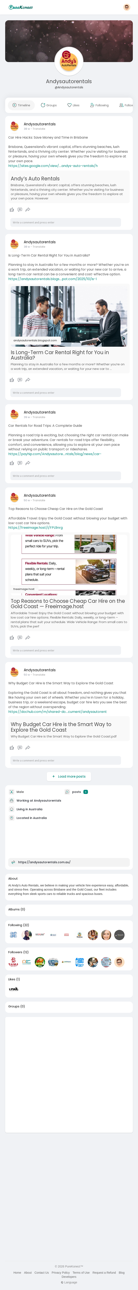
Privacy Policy (61, 1272)
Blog (122, 1272)
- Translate (38, 129)
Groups (13, 1006)
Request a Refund (104, 1272)
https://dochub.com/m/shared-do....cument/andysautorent (57, 711)
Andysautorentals (69, 81)
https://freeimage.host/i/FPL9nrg (35, 527)
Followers (15, 952)
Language (69, 1282)
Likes (11, 979)
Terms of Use (81, 1272)
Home (17, 1272)
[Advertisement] (69, 1046)
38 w (27, 129)
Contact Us (42, 1272)
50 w (27, 500)
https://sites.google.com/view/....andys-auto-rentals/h (53, 165)
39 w (27, 417)
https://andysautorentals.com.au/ (44, 862)
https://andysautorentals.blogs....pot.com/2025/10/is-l (52, 279)
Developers (69, 1276)
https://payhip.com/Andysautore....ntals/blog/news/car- (55, 454)
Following (15, 925)
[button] (127, 7)
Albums (14, 909)
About (28, 1272)
